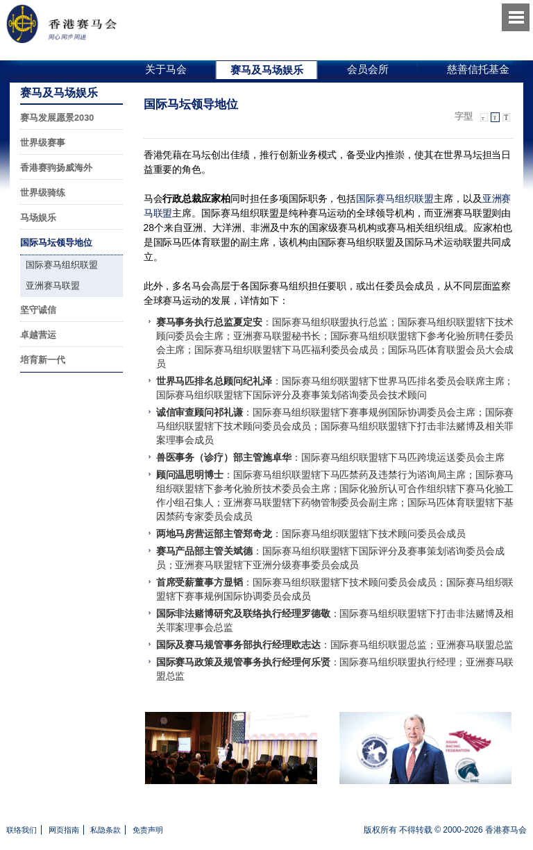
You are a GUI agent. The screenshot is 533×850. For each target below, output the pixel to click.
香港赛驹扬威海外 (56, 167)
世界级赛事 (42, 142)
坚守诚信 (38, 310)
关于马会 (166, 69)
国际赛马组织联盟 (395, 198)
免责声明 (148, 830)
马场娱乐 (38, 217)
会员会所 (368, 69)
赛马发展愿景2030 (57, 117)
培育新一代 (42, 360)
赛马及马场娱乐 (266, 70)
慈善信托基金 (478, 69)
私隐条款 (105, 830)
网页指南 (64, 830)
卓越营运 (38, 335)
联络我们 (21, 830)
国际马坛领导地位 (56, 242)
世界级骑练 (42, 192)
